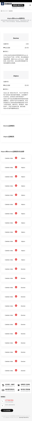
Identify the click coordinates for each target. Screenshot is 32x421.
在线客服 (7, 410)
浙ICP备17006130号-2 (24, 417)
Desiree (16, 38)
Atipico (16, 76)
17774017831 (9, 400)
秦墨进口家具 (5, 10)
